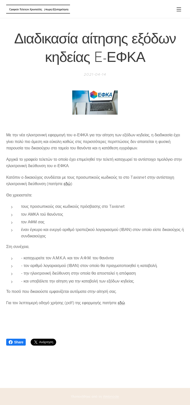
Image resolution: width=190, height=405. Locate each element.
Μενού (179, 9)
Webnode (111, 396)
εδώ (67, 183)
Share (16, 342)
